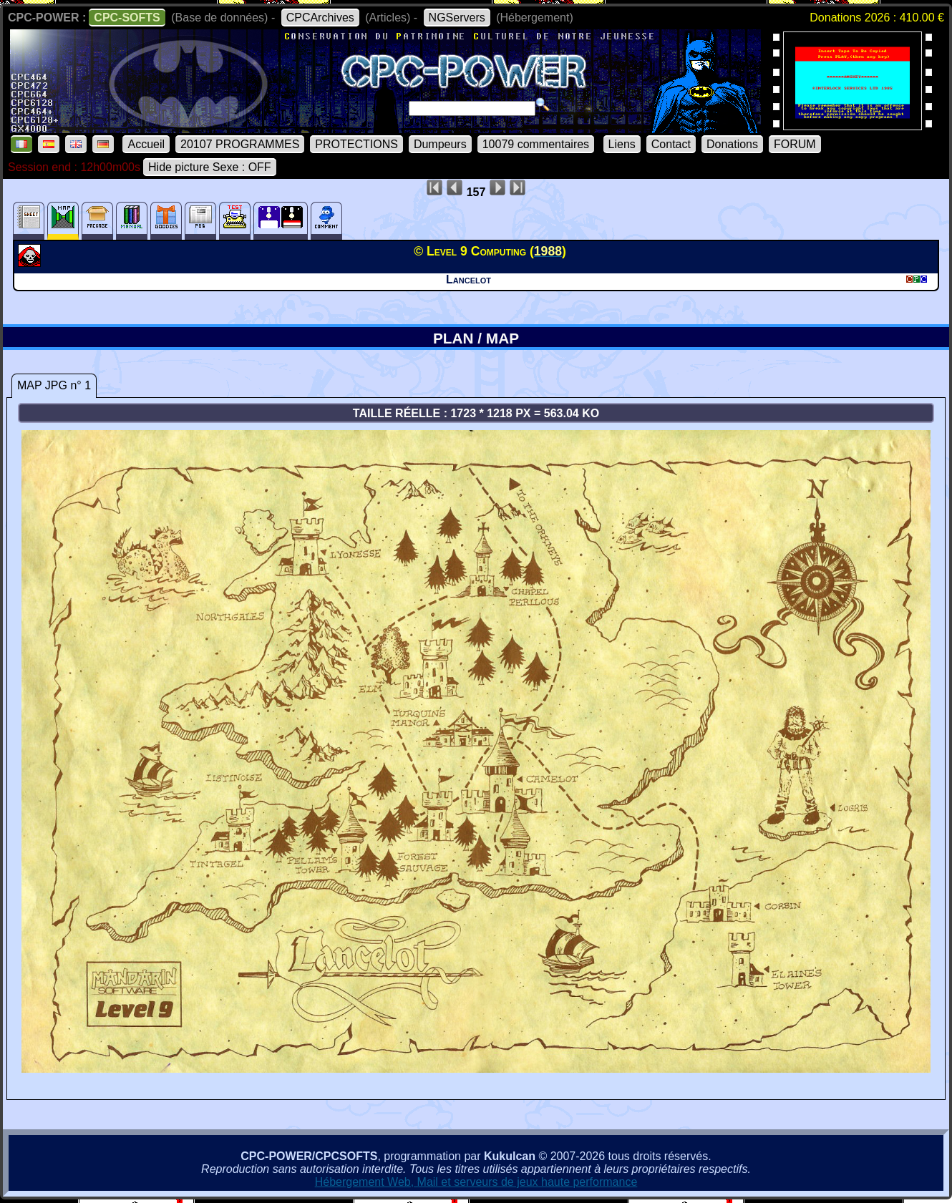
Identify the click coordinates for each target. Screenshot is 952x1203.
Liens (622, 144)
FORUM (795, 144)
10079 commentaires (535, 144)
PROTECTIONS (356, 144)
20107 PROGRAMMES (239, 144)
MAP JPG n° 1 (54, 385)
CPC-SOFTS (127, 17)
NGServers (457, 17)
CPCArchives (320, 17)
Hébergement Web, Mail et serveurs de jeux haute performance (476, 1182)
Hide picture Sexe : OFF (209, 167)
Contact (671, 144)
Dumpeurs (440, 144)
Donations (732, 144)
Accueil (146, 144)
